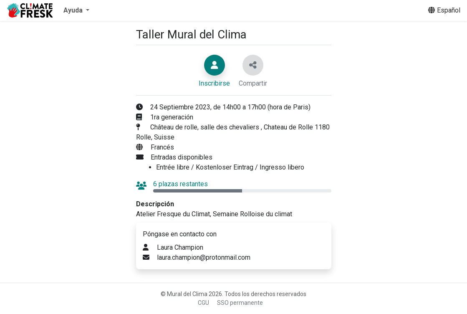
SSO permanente (240, 302)
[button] (76, 10)
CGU (203, 302)
